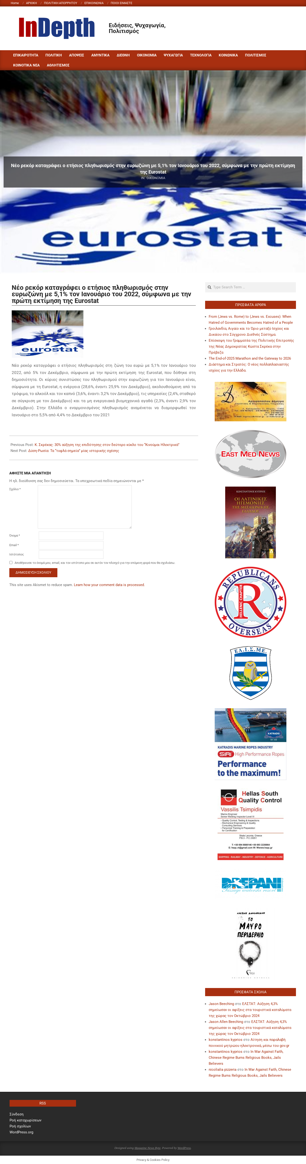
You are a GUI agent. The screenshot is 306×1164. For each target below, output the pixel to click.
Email (14, 545)
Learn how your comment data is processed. (109, 585)
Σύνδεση (17, 1114)
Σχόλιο (15, 489)
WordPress (184, 1148)
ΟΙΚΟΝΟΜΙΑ (156, 178)
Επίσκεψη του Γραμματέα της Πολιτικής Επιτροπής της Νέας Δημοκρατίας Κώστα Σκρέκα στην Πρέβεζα (251, 346)
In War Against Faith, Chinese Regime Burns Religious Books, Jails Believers (246, 1057)
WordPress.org (21, 1132)
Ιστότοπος (16, 554)
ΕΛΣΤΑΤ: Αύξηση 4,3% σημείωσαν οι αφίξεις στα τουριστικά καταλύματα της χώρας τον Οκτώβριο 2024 (250, 1010)
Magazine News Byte (147, 1148)
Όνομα (14, 535)
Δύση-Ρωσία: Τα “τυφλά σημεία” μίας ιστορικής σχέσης (73, 451)
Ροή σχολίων (20, 1126)
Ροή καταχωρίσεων (25, 1120)
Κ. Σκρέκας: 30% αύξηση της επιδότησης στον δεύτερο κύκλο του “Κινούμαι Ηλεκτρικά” (107, 445)
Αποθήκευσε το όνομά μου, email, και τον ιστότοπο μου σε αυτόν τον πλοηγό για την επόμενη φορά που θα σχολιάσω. (95, 563)
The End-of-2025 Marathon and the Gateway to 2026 (250, 358)
